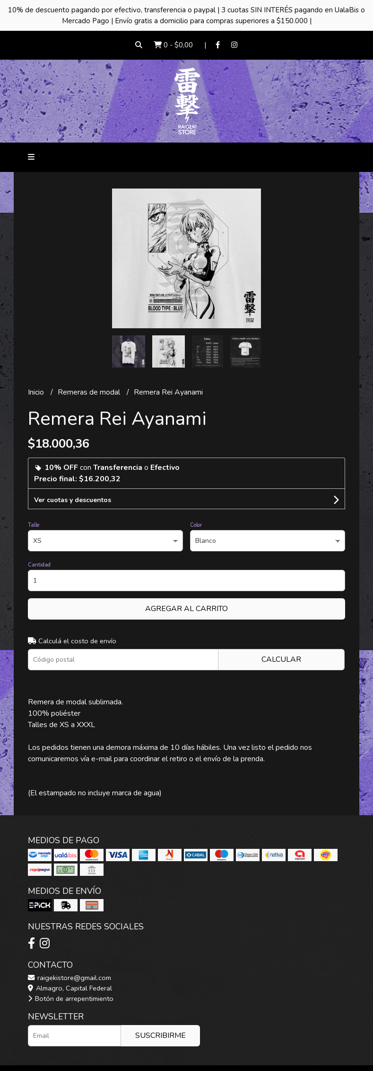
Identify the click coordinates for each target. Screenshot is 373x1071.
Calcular (281, 659)
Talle (33, 525)
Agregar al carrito (186, 608)
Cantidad (39, 564)
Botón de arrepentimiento (70, 998)
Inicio (37, 392)
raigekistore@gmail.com (69, 977)
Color (196, 525)
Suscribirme (160, 1035)
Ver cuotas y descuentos (72, 499)
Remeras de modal (90, 392)
